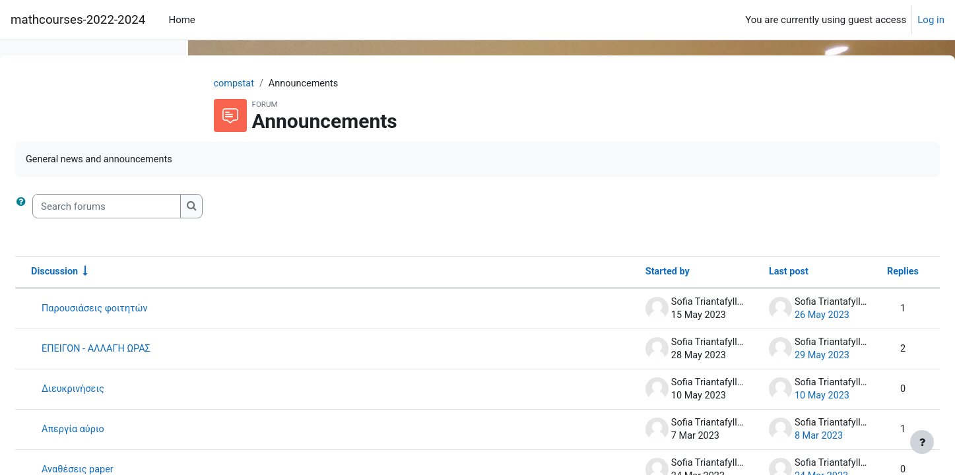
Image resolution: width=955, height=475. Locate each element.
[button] (222, 207)
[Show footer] (922, 442)
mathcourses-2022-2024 (78, 20)
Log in (930, 20)
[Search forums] (305, 207)
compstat (318, 84)
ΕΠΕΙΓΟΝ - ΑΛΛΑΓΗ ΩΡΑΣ (296, 350)
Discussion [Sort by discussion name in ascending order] (254, 273)
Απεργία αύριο (272, 431)
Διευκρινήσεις (272, 390)
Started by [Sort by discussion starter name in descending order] (629, 273)
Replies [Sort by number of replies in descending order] (870, 273)
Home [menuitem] (181, 20)
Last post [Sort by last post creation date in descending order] (753, 273)
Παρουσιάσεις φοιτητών (295, 310)
